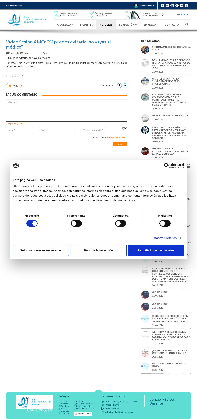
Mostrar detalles (165, 238)
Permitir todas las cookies (156, 250)
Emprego (151, 24)
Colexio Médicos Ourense (162, 401)
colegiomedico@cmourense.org (119, 412)
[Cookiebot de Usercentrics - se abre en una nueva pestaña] (167, 166)
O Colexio (65, 24)
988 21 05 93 (112, 405)
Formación (128, 24)
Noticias (18, 5)
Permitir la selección (98, 250)
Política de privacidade (116, 137)
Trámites (86, 24)
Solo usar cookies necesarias (40, 250)
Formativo (13, 53)
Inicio (9, 5)
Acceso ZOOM (14, 76)
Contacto (172, 24)
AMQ (24, 53)
